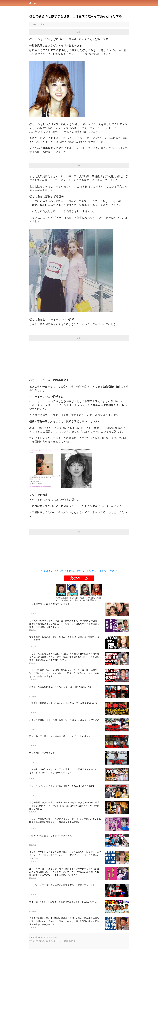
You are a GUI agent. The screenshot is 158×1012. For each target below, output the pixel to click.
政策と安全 (46, 1003)
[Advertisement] (79, 50)
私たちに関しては (35, 1003)
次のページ (79, 641)
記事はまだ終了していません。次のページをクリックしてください (79, 633)
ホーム (32, 3)
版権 (65, 1003)
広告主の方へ (72, 1003)
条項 (52, 1003)
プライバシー (58, 1003)
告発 (43, 24)
